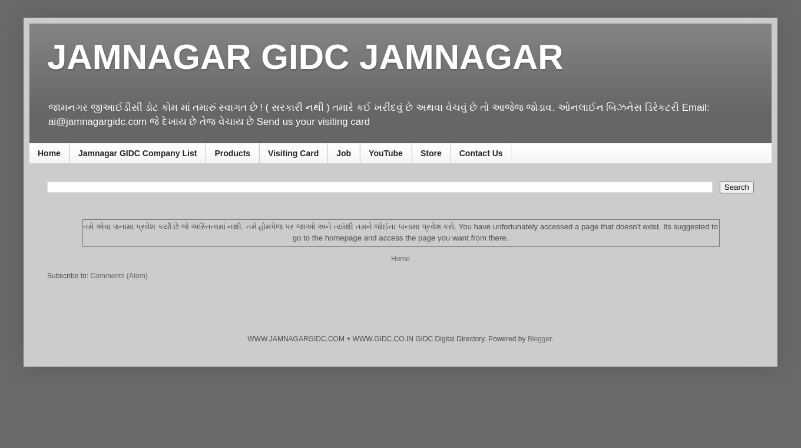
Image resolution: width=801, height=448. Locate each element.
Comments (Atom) (118, 276)
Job (343, 153)
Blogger (540, 339)
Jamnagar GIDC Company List (137, 153)
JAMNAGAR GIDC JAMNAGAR (305, 57)
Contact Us (481, 153)
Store (431, 153)
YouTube (386, 153)
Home (49, 153)
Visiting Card (293, 153)
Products (232, 153)
